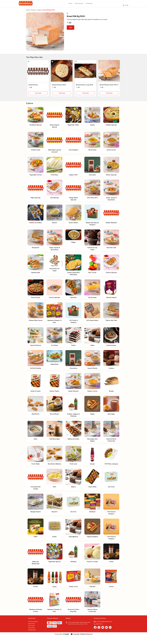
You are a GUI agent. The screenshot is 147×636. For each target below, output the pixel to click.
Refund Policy (31, 627)
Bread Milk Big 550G (48, 10)
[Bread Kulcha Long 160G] (85, 71)
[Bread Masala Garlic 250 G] (109, 71)
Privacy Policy (31, 623)
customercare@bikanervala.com (103, 621)
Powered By (62, 634)
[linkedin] (110, 627)
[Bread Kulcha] (38, 71)
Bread (39, 10)
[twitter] (106, 627)
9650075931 (98, 624)
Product (33, 10)
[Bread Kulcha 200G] (62, 71)
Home (28, 10)
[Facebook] (95, 627)
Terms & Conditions (33, 621)
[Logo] (26, 3)
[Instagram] (99, 627)
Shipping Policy (32, 629)
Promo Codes (31, 625)
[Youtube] (102, 627)
